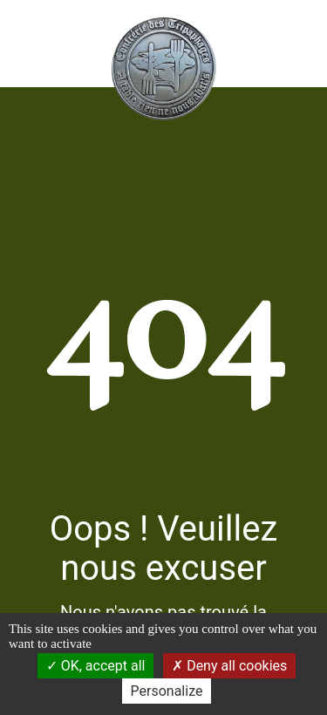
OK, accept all (96, 665)
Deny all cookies (229, 665)
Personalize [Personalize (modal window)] (167, 691)
